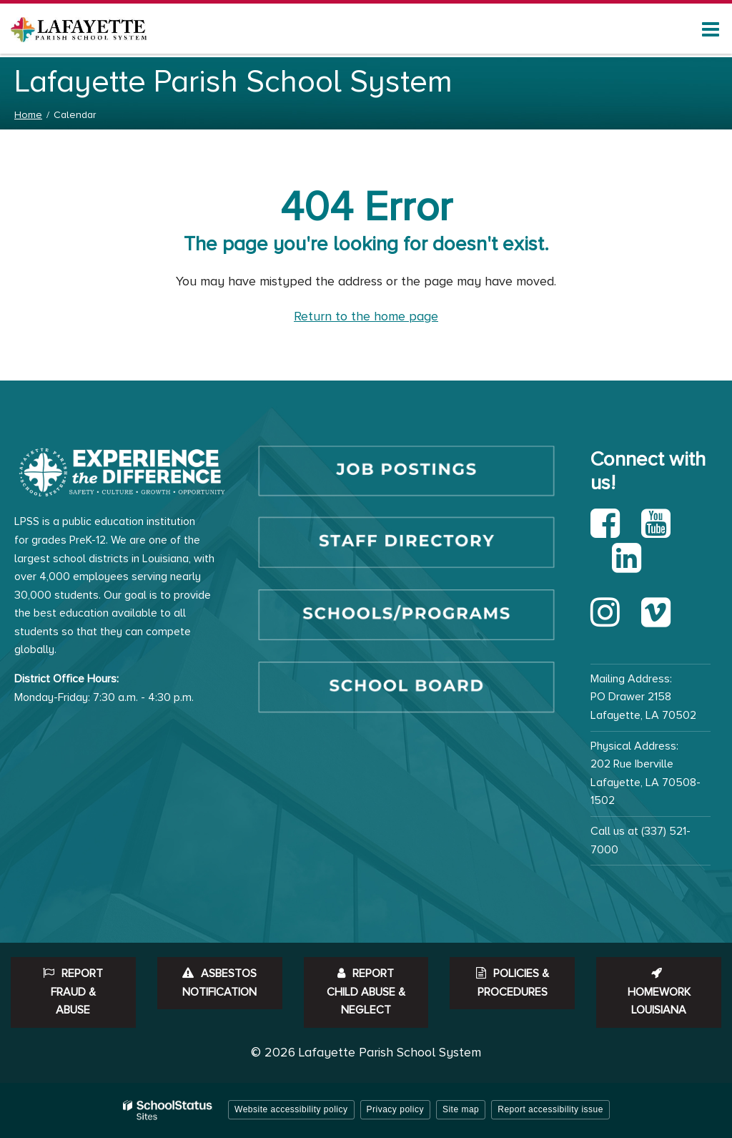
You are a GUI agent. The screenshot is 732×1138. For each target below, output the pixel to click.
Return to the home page (366, 316)
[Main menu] (710, 29)
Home (28, 115)
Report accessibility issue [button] (550, 1109)
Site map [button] (460, 1109)
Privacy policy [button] (395, 1109)
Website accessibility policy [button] (291, 1109)
